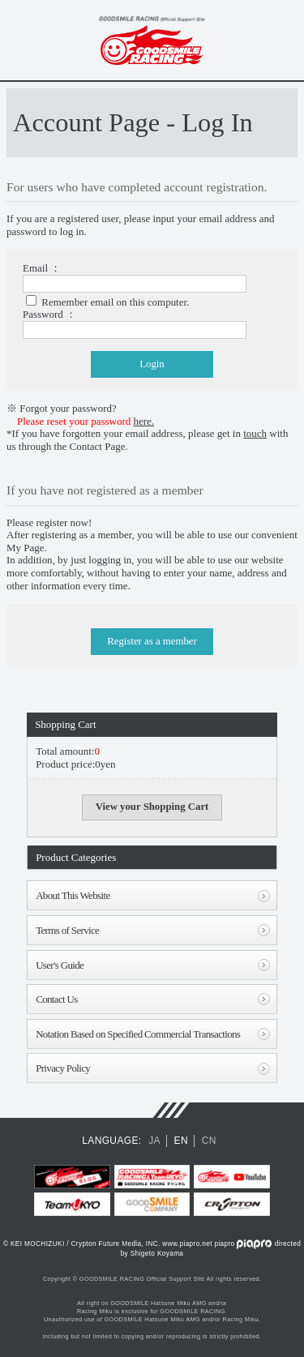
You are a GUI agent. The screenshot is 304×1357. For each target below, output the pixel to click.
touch (255, 433)
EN (181, 1140)
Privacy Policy (63, 1068)
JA (154, 1140)
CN (209, 1140)
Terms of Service (67, 930)
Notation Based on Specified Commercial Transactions (138, 1034)
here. (144, 421)
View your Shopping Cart (152, 806)
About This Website (72, 895)
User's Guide (59, 965)
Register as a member (152, 641)
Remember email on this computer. (115, 302)
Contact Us (57, 999)
